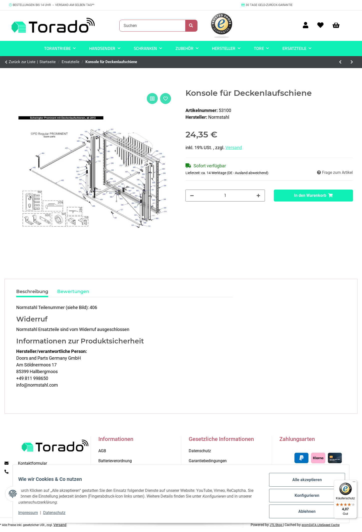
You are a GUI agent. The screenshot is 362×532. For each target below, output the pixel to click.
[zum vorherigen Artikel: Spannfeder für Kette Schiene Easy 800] (340, 62)
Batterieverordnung (115, 460)
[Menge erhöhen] (258, 195)
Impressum (31, 514)
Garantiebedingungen (208, 460)
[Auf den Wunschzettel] (165, 98)
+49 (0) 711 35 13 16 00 (39, 471)
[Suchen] (152, 26)
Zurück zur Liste (22, 62)
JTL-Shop (276, 525)
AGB (102, 450)
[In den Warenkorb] (313, 196)
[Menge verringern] (192, 195)
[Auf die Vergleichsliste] (152, 98)
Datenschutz (58, 514)
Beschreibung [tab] (32, 291)
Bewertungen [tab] (73, 291)
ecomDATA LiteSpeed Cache (321, 525)
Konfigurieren (303, 497)
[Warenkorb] (338, 25)
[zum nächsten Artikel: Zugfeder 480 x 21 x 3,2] (352, 62)
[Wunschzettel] (320, 25)
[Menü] (354, 483)
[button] (305, 25)
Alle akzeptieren (303, 483)
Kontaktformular (32, 463)
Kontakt (105, 470)
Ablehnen (303, 512)
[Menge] (225, 195)
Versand (233, 147)
